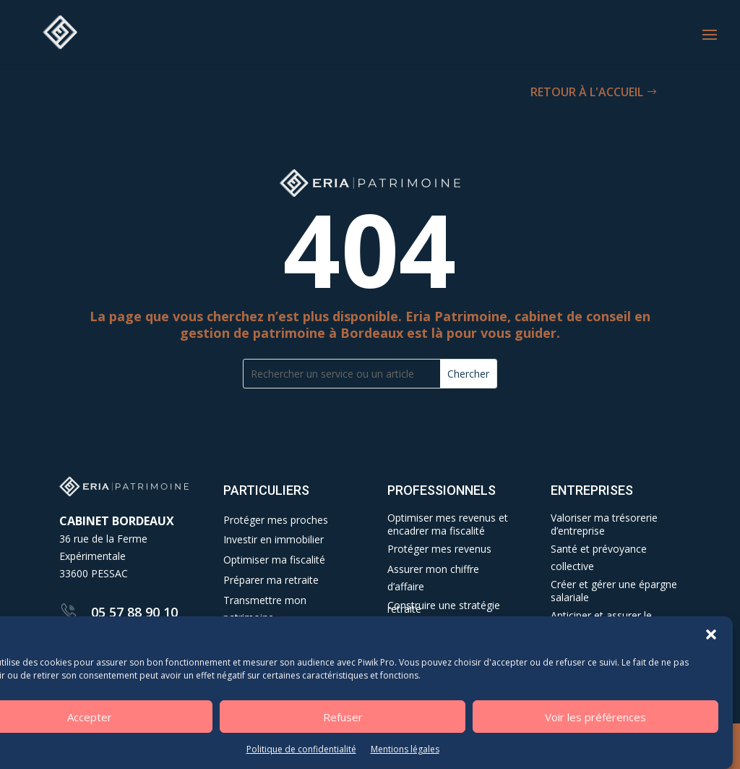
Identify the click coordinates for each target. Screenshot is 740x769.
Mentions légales (405, 750)
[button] (711, 636)
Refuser (343, 717)
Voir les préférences (595, 717)
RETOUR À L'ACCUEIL (586, 92)
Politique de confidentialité (301, 750)
